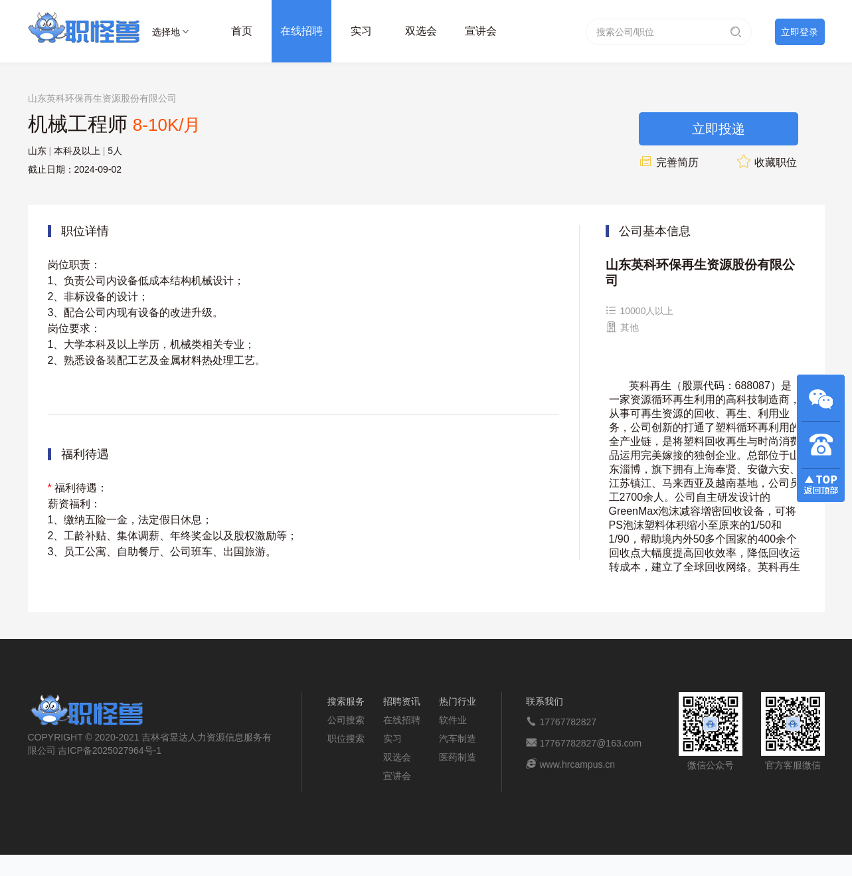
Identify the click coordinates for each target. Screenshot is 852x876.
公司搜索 (346, 720)
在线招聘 (301, 31)
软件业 (453, 720)
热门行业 (457, 701)
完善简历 (669, 162)
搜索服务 (346, 701)
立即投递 (718, 129)
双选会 (421, 31)
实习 (361, 31)
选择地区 (166, 34)
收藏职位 (767, 162)
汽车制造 (457, 738)
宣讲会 (481, 31)
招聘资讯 (401, 701)
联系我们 (544, 701)
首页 (241, 31)
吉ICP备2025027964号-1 (109, 750)
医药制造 (457, 757)
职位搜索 (346, 738)
